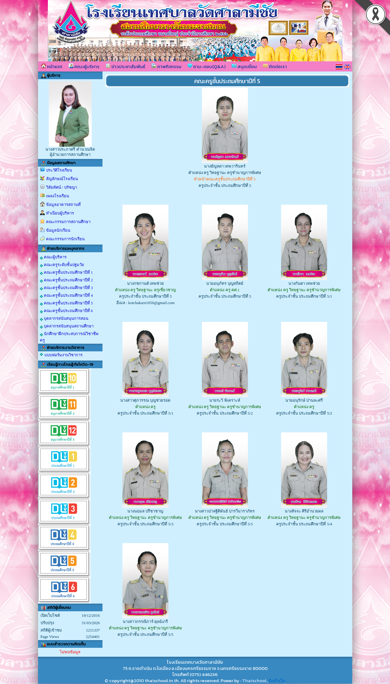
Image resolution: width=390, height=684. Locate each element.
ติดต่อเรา (275, 66)
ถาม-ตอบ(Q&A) (206, 66)
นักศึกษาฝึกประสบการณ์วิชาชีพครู (69, 336)
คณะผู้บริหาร (83, 66)
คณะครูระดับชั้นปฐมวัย (62, 264)
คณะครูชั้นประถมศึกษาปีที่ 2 (66, 280)
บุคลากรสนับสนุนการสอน (64, 318)
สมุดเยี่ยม (244, 66)
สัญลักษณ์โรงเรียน (62, 178)
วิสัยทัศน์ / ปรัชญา (61, 187)
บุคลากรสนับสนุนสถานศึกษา (67, 326)
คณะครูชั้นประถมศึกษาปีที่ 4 (66, 295)
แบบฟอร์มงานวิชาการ (63, 355)
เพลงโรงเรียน (57, 196)
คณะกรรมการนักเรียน (65, 239)
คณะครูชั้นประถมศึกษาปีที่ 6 (66, 310)
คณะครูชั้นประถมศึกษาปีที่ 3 (66, 287)
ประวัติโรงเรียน (59, 170)
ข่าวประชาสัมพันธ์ (125, 66)
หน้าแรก (51, 66)
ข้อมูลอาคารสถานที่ (63, 204)
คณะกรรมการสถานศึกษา (68, 221)
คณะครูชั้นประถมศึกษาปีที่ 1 (66, 272)
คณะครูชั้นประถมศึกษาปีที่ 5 (66, 303)
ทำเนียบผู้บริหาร (60, 213)
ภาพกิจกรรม (166, 66)
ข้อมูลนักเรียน (58, 230)
